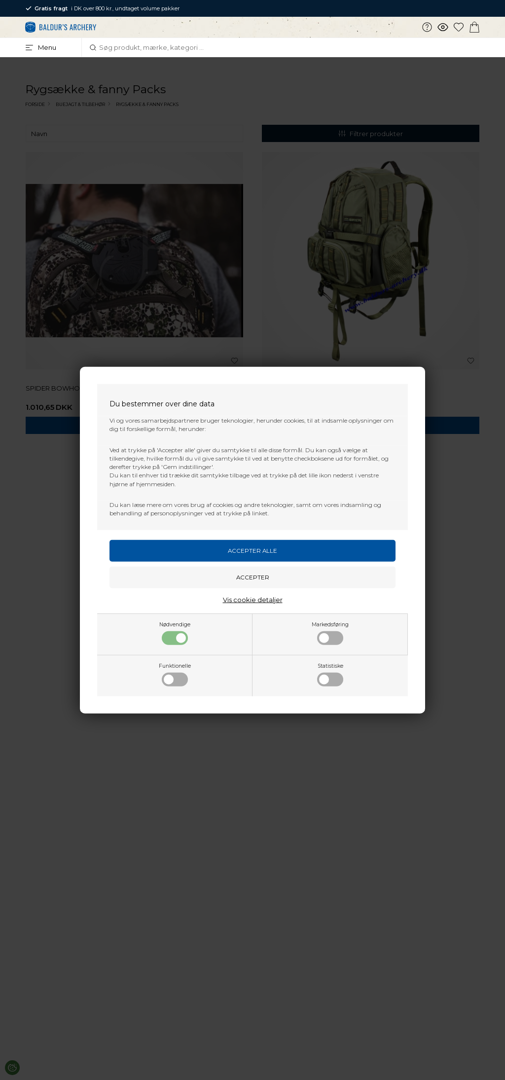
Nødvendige (174, 633)
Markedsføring (330, 633)
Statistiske (330, 674)
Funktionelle (175, 674)
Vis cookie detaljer (253, 599)
